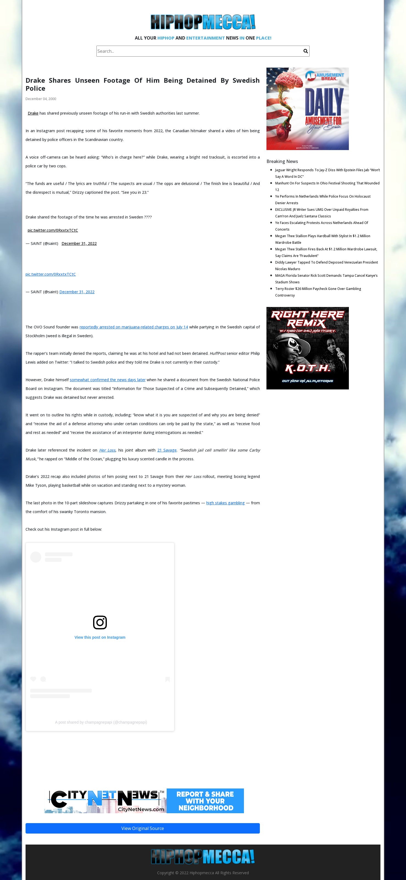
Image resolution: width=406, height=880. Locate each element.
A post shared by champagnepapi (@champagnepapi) (101, 722)
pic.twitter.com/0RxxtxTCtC (53, 230)
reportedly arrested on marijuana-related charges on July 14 (134, 327)
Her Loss (107, 450)
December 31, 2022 (79, 243)
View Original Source (142, 828)
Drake (33, 113)
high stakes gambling (225, 502)
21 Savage (167, 450)
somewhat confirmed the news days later (107, 379)
